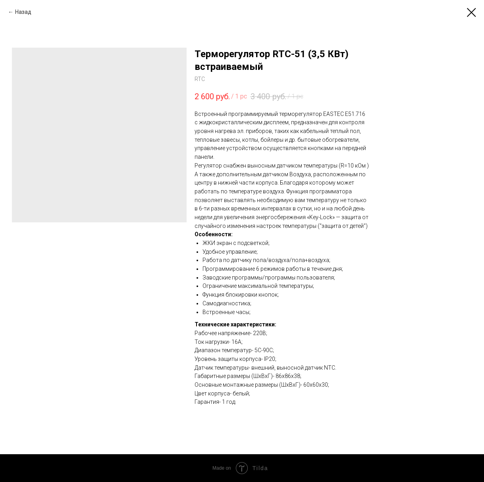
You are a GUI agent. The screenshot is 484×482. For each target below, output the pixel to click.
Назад (23, 12)
